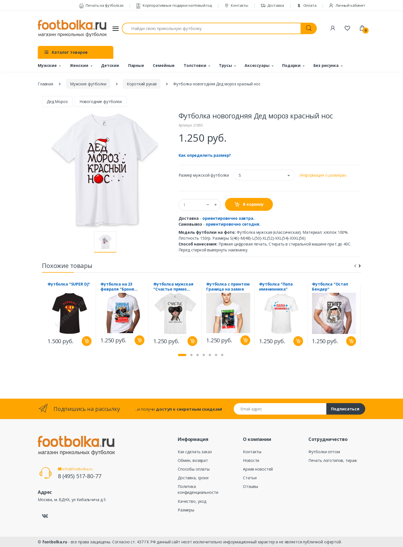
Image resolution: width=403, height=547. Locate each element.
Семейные (164, 65)
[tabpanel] (69, 315)
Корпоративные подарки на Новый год (174, 5)
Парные (136, 65)
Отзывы (250, 486)
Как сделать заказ (195, 451)
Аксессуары (257, 65)
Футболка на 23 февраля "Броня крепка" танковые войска (119, 287)
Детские (110, 65)
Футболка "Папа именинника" (276, 287)
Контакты (236, 5)
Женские (79, 65)
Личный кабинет (347, 5)
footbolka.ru (54, 541)
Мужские (47, 65)
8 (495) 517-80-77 (79, 476)
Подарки (291, 65)
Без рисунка (326, 65)
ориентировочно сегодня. (233, 224)
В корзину (249, 204)
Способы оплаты (194, 469)
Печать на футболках (101, 5)
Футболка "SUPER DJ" (69, 284)
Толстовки (195, 65)
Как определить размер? (205, 155)
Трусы (225, 65)
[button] (264, 175)
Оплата (306, 5)
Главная (45, 84)
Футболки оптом (324, 451)
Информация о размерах (322, 175)
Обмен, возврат (193, 460)
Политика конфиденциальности (198, 489)
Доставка (272, 5)
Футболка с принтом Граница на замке (227, 287)
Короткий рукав (141, 84)
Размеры (186, 510)
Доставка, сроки (193, 477)
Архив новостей (258, 469)
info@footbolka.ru (75, 468)
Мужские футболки (88, 84)
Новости (251, 460)
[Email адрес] (280, 409)
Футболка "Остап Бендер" (330, 287)
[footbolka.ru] (72, 28)
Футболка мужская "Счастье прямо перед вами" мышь (174, 287)
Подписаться (345, 409)
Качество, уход (192, 501)
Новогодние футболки (100, 101)
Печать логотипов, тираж (332, 460)
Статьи (249, 477)
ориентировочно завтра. (228, 218)
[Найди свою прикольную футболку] (211, 28)
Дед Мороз (57, 101)
